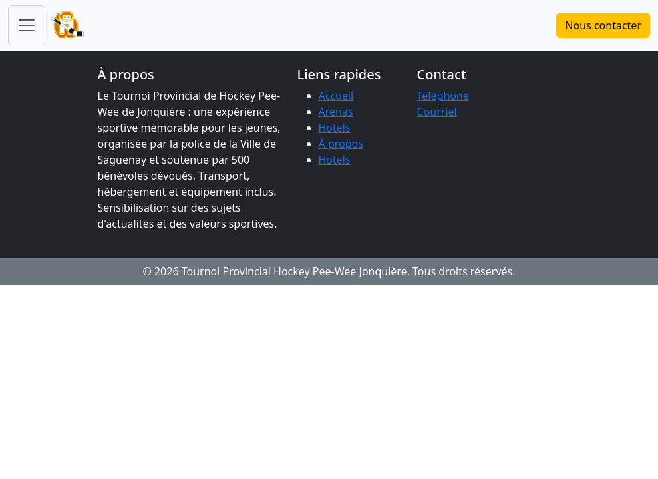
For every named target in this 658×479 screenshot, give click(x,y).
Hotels (335, 127)
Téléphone (443, 95)
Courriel (437, 111)
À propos (341, 143)
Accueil (336, 95)
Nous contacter (603, 25)
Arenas (336, 111)
